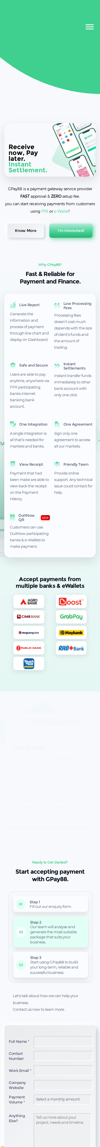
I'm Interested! (71, 230)
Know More (25, 230)
